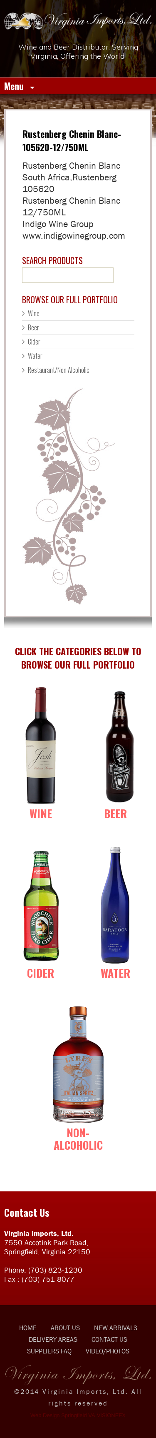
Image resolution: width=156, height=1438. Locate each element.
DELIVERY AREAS (53, 1339)
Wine (34, 313)
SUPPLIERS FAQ (49, 1351)
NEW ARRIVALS (115, 1327)
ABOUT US (65, 1327)
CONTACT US (109, 1339)
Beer (33, 327)
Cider (34, 342)
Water (35, 356)
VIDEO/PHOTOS (107, 1351)
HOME (28, 1327)
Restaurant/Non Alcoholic (58, 370)
